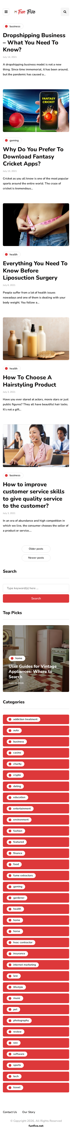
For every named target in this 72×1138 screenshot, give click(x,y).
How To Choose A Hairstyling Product (29, 381)
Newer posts (36, 558)
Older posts (36, 549)
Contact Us (10, 1112)
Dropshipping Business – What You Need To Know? (34, 42)
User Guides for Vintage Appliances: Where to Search (33, 671)
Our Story (28, 1112)
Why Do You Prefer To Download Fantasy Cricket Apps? (33, 157)
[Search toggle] (65, 12)
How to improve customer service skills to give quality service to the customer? (34, 495)
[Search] (36, 588)
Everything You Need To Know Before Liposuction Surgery (35, 271)
